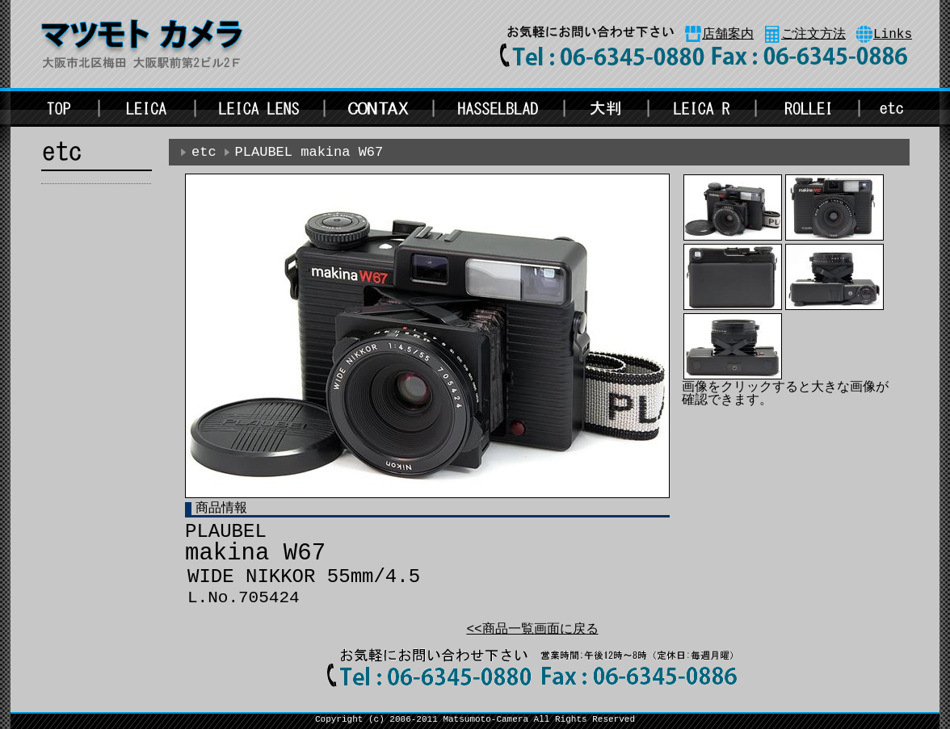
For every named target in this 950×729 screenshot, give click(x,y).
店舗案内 (728, 35)
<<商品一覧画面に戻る (532, 630)
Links (892, 35)
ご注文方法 (813, 35)
